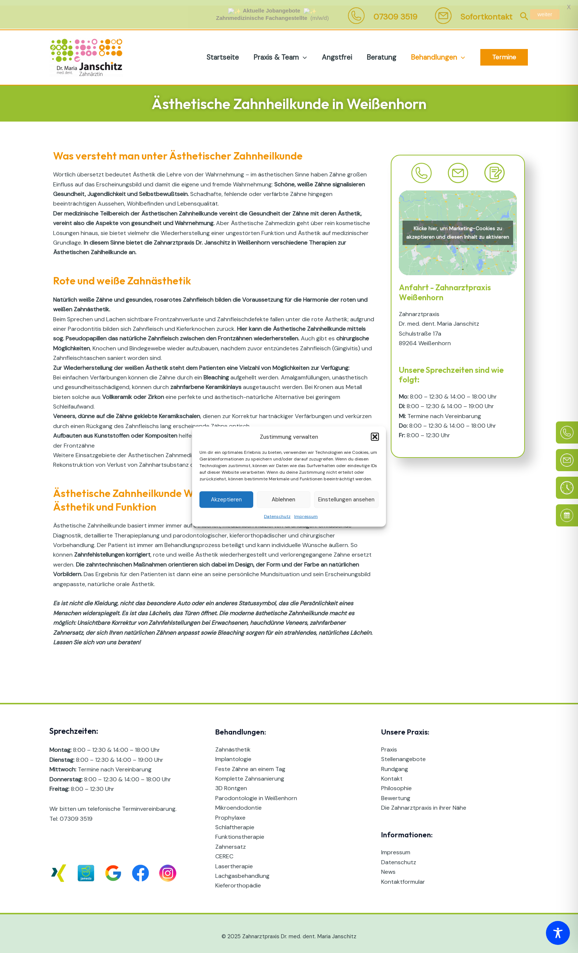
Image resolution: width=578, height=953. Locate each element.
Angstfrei (339, 51)
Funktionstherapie (239, 831)
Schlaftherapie (234, 822)
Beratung (382, 51)
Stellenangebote (403, 754)
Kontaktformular (403, 876)
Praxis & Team (282, 52)
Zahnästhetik (233, 744)
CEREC (224, 851)
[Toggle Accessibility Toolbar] (558, 933)
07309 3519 (76, 813)
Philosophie (396, 783)
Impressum (306, 516)
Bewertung (395, 792)
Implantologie (233, 754)
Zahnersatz (230, 841)
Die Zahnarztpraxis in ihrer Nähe (423, 802)
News (388, 866)
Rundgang (394, 763)
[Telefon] (567, 432)
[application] (305, 52)
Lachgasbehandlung (242, 870)
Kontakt (392, 773)
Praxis (389, 744)
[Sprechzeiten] (567, 488)
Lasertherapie (234, 861)
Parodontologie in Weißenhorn (256, 792)
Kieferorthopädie (238, 880)
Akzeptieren (226, 499)
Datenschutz (277, 516)
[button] (375, 436)
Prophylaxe (230, 812)
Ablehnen (283, 499)
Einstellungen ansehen (346, 499)
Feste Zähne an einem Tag (250, 763)
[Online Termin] (567, 515)
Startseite (226, 51)
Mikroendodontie (238, 802)
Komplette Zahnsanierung (249, 773)
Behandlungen (438, 52)
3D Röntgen (231, 783)
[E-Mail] (567, 460)
